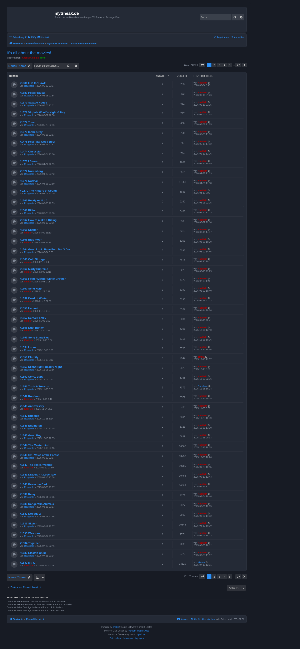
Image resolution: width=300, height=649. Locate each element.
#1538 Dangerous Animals (37, 503)
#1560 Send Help (31, 288)
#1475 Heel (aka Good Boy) (37, 141)
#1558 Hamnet (29, 308)
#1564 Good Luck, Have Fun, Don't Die (45, 249)
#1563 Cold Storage (32, 259)
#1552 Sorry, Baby (31, 376)
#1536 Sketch (28, 523)
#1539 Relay (28, 494)
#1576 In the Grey (31, 132)
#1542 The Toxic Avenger (36, 464)
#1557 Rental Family (33, 318)
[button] (202, 65)
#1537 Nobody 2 (30, 513)
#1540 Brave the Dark (34, 484)
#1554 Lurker (28, 347)
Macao (201, 562)
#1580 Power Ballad (32, 92)
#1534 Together (30, 543)
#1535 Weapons (30, 533)
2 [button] (214, 65)
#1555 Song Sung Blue (34, 337)
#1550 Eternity (29, 357)
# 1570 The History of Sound (38, 190)
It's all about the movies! (29, 53)
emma (35, 57)
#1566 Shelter (29, 229)
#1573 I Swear (29, 161)
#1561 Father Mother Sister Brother (43, 278)
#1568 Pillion (28, 210)
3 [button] (219, 65)
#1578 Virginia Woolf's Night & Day (42, 112)
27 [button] (238, 65)
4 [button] (224, 65)
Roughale (29, 86)
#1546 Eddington (31, 425)
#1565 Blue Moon (31, 239)
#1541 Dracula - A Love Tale (38, 474)
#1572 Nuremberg (31, 171)
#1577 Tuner (28, 122)
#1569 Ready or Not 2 (34, 200)
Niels (42, 57)
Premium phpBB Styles (138, 631)
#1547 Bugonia (29, 415)
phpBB (116, 627)
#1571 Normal (29, 180)
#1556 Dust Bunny (32, 327)
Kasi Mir (26, 57)
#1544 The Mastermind (34, 445)
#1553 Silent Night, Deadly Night (41, 366)
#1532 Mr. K (27, 562)
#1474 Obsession (31, 151)
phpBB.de (140, 634)
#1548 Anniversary (32, 406)
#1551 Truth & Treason (34, 386)
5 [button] (229, 65)
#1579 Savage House (33, 102)
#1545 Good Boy (30, 435)
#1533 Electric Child (33, 552)
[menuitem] (32, 37)
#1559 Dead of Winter (34, 298)
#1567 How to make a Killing (38, 220)
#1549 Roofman (30, 396)
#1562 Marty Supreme (34, 269)
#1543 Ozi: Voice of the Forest (39, 455)
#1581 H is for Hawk (33, 83)
